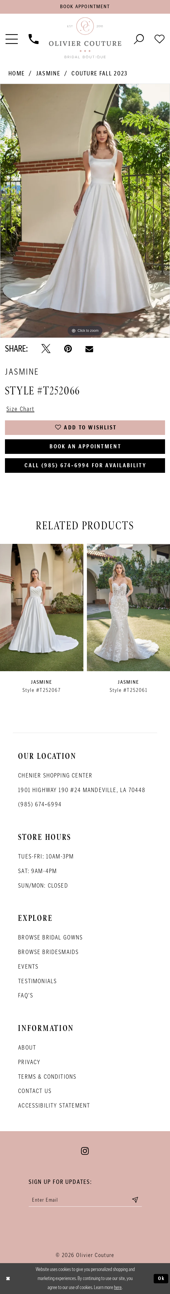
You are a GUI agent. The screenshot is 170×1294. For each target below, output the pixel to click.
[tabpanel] (85, 211)
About (27, 1047)
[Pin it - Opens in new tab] (68, 348)
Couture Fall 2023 (99, 73)
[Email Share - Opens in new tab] (89, 349)
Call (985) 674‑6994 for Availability (85, 465)
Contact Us (35, 1091)
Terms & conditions (47, 1076)
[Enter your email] (85, 1200)
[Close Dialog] (8, 1278)
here (118, 1287)
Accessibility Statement (54, 1105)
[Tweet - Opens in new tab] (45, 348)
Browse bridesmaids (48, 952)
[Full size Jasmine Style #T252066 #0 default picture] (85, 211)
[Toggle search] (138, 38)
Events (28, 966)
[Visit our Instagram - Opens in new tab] (85, 1151)
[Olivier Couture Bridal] (85, 38)
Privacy (29, 1062)
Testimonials (37, 981)
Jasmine (48, 73)
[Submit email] (135, 1200)
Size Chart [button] (20, 409)
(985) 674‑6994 (40, 804)
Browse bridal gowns (50, 937)
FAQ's (25, 995)
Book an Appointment (85, 446)
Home (16, 73)
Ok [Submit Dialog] (161, 1278)
